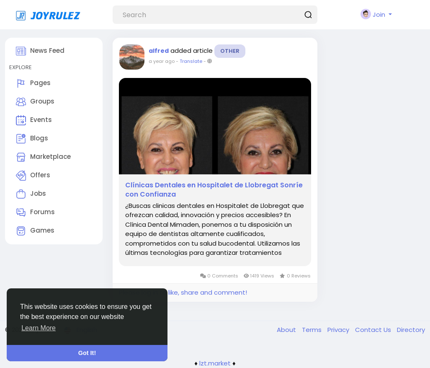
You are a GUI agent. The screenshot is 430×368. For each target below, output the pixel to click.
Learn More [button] (38, 328)
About (287, 329)
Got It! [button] (87, 353)
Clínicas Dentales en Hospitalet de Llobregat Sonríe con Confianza (214, 190)
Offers (33, 176)
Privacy (339, 329)
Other (229, 51)
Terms (312, 329)
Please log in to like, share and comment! (183, 292)
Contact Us (374, 329)
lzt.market (215, 363)
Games (35, 231)
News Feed (40, 51)
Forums (35, 212)
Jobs (31, 194)
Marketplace (43, 157)
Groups (35, 102)
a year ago (162, 61)
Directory (411, 329)
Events (34, 120)
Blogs (32, 139)
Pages (33, 83)
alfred (159, 51)
